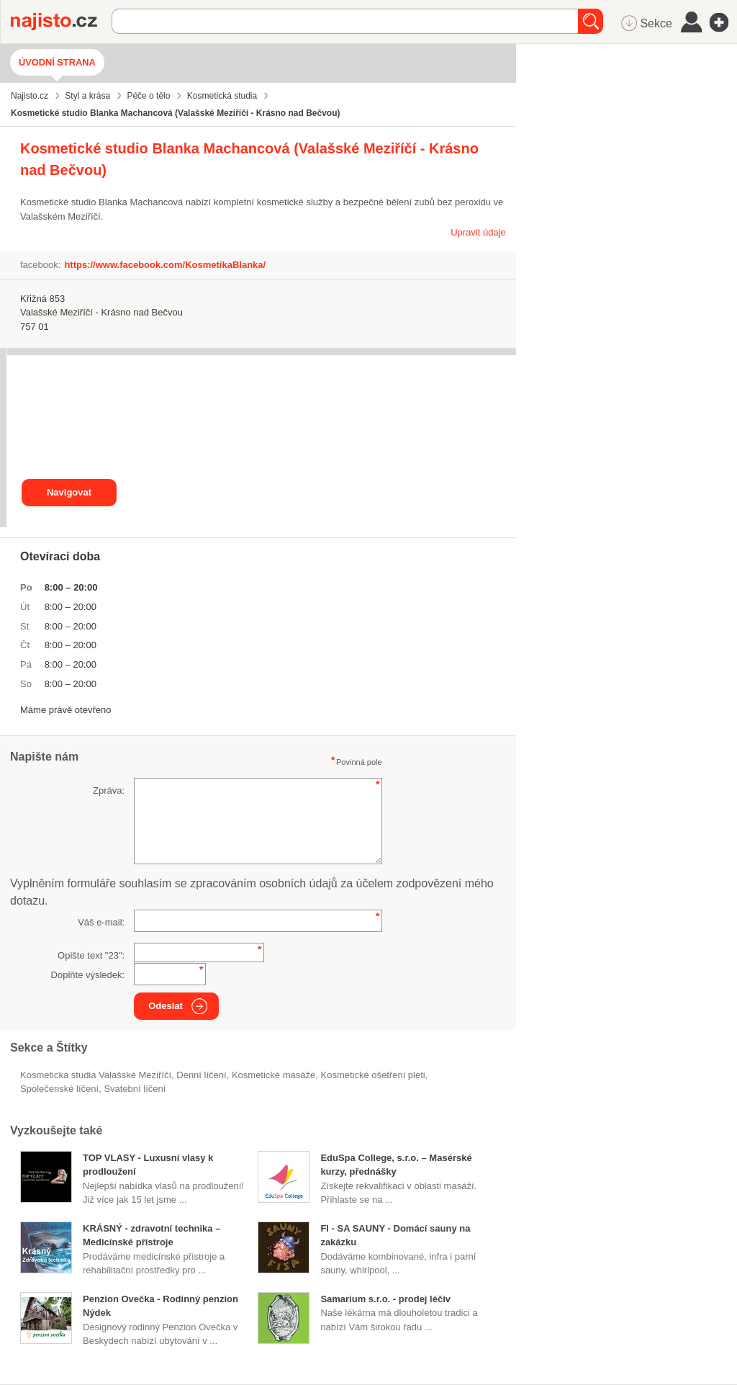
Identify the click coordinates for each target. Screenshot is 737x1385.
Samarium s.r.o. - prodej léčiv (385, 1299)
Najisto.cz (61, 21)
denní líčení (201, 1075)
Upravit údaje (478, 232)
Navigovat (69, 492)
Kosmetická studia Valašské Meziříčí (95, 1075)
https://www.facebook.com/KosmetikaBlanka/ (165, 264)
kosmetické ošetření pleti (372, 1075)
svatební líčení (135, 1088)
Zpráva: (109, 790)
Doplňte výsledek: (88, 974)
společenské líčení (59, 1088)
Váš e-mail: (101, 922)
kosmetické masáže (273, 1075)
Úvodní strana (57, 62)
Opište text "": (91, 955)
